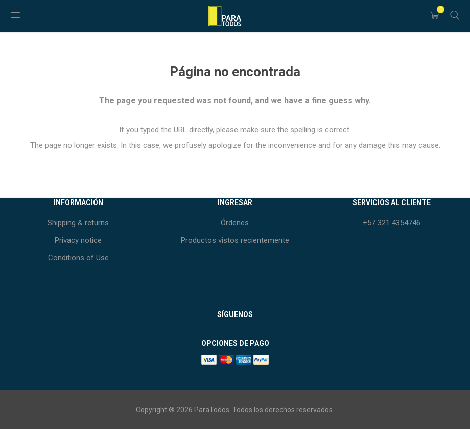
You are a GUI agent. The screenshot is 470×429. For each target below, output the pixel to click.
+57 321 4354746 (391, 223)
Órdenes (235, 223)
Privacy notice (78, 240)
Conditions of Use (78, 257)
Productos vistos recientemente (235, 240)
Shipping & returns (78, 223)
